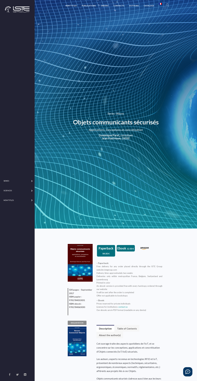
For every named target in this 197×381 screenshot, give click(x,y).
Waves (120, 113)
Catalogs (149, 5)
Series (111, 113)
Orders (104, 5)
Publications (89, 5)
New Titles (71, 5)
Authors (134, 5)
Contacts (118, 5)
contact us (123, 307)
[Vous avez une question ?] (187, 371)
